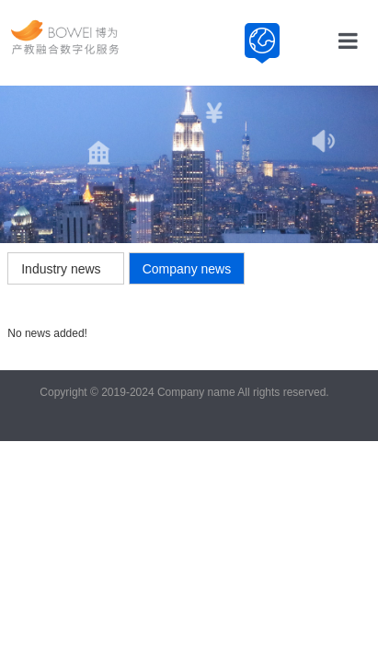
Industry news (60, 269)
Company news (187, 269)
